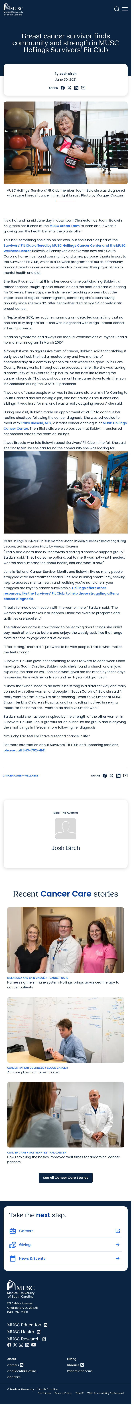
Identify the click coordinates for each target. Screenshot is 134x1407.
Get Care (14, 1377)
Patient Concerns (80, 1371)
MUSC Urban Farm (65, 226)
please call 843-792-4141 (24, 750)
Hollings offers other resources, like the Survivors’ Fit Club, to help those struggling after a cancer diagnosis (61, 593)
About (11, 1359)
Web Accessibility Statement (105, 1393)
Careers (15, 1365)
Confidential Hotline (22, 1371)
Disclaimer (44, 1393)
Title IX (79, 1393)
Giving (71, 1359)
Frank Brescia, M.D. (36, 423)
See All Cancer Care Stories (65, 1177)
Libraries (75, 1365)
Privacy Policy (63, 1393)
